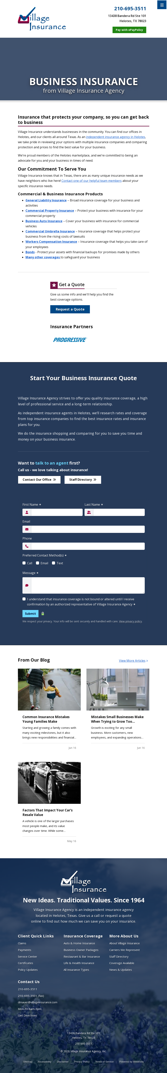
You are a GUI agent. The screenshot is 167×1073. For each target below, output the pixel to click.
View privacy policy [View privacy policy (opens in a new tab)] (130, 621)
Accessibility (44, 1061)
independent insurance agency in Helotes (115, 137)
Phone (27, 538)
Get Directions (27, 1015)
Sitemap (27, 1061)
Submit (30, 614)
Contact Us (29, 981)
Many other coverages (43, 257)
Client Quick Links (36, 936)
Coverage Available (121, 963)
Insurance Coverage (83, 936)
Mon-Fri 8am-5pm (30, 1009)
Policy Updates (28, 970)
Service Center (27, 956)
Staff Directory (82, 479)
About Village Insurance (124, 943)
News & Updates (120, 970)
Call (29, 563)
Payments (24, 950)
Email (26, 521)
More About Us (123, 936)
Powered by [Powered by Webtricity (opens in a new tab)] (131, 1061)
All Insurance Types (76, 970)
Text (60, 563)
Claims (22, 943)
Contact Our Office (39, 479)
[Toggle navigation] (162, 4)
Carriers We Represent (124, 950)
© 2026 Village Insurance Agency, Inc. (83, 1051)
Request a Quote (70, 309)
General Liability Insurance (46, 200)
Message (30, 573)
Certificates (25, 963)
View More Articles (133, 661)
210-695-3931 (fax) (31, 996)
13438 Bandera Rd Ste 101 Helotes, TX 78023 (83, 1035)
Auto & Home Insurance (79, 943)
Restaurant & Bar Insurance (82, 956)
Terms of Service (104, 1061)
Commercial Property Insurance (50, 210)
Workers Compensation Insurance (51, 242)
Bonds (30, 252)
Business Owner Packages (81, 950)
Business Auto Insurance (44, 221)
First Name (31, 504)
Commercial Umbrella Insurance (50, 231)
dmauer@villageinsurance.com (37, 1002)
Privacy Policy (81, 1061)
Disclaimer (63, 1061)
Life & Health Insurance (79, 963)
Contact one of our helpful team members (92, 181)
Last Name (94, 504)
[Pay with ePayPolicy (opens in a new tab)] (129, 30)
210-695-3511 (130, 8)
